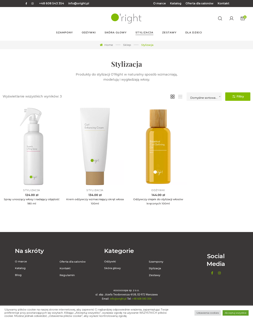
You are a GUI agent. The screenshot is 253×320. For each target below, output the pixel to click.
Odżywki (158, 191)
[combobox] (204, 96)
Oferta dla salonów (199, 3)
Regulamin (67, 275)
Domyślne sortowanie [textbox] (204, 97)
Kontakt (223, 3)
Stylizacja (31, 190)
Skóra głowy (112, 268)
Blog (18, 275)
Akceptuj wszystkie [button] (235, 312)
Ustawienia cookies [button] (208, 312)
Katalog (175, 3)
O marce (159, 3)
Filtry (238, 95)
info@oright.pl (78, 3)
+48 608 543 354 (51, 3)
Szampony (156, 261)
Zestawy (154, 275)
